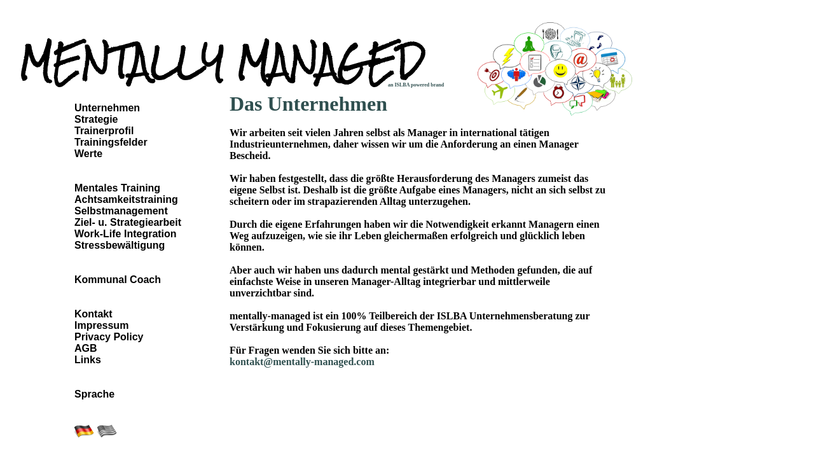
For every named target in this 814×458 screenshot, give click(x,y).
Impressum (101, 325)
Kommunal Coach (117, 279)
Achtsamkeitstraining (126, 199)
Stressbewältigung (119, 245)
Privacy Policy (109, 336)
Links (87, 359)
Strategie (96, 119)
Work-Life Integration (125, 233)
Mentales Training (117, 188)
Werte (88, 153)
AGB (85, 348)
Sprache (94, 394)
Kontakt (93, 314)
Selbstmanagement (121, 210)
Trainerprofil (104, 130)
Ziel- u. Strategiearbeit (127, 222)
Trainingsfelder (111, 142)
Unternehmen (107, 107)
